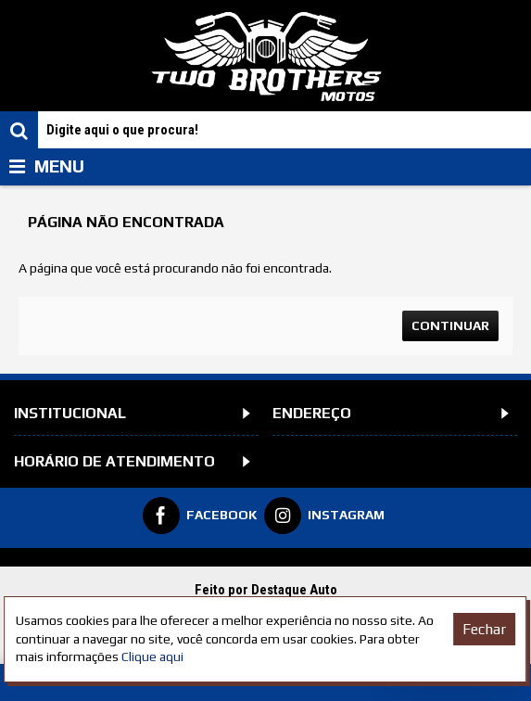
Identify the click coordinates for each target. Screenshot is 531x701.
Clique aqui (152, 656)
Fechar (484, 629)
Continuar (450, 325)
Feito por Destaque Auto (266, 589)
